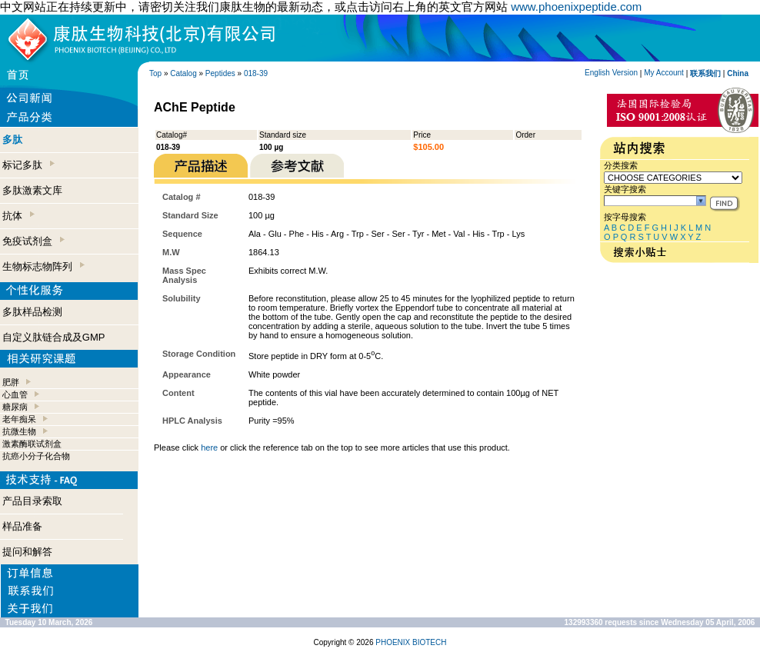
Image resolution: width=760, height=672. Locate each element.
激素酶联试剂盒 (32, 443)
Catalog (183, 73)
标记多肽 (28, 165)
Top (155, 73)
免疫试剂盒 (33, 241)
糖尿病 (15, 406)
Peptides (220, 73)
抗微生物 (19, 431)
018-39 (256, 73)
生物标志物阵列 (43, 266)
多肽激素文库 (32, 190)
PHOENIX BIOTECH (410, 642)
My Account (664, 72)
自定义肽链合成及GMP (53, 337)
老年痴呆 (19, 419)
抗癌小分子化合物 (36, 456)
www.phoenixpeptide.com (576, 6)
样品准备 (22, 526)
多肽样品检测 (32, 312)
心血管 (15, 394)
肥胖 (10, 382)
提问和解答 (27, 551)
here (209, 447)
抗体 (18, 215)
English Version (611, 72)
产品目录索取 (32, 501)
